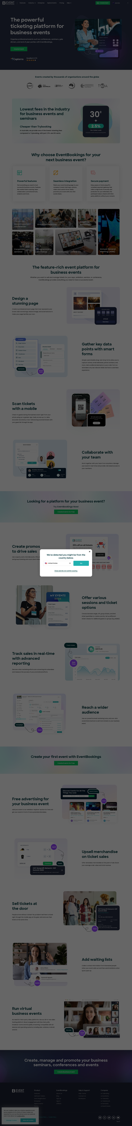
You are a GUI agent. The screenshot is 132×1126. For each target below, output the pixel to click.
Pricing (62, 3)
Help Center (82, 1093)
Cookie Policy (52, 1117)
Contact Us (82, 1096)
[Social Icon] (100, 1117)
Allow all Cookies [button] (28, 1120)
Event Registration (40, 1098)
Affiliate (58, 1103)
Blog (57, 1096)
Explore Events (52, 3)
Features (23, 3)
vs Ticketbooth (105, 1101)
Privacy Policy (42, 1117)
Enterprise (41, 3)
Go (81, 563)
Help (68, 3)
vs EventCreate (105, 1106)
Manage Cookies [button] (11, 1120)
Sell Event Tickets (39, 1096)
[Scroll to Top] (118, 1121)
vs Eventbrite (105, 1096)
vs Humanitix (105, 1103)
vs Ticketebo (105, 1098)
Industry (31, 3)
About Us (59, 1093)
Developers (82, 1098)
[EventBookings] (8, 3)
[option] (23, 243)
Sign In (58, 1101)
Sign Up (58, 1098)
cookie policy (21, 1116)
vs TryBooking (105, 1093)
